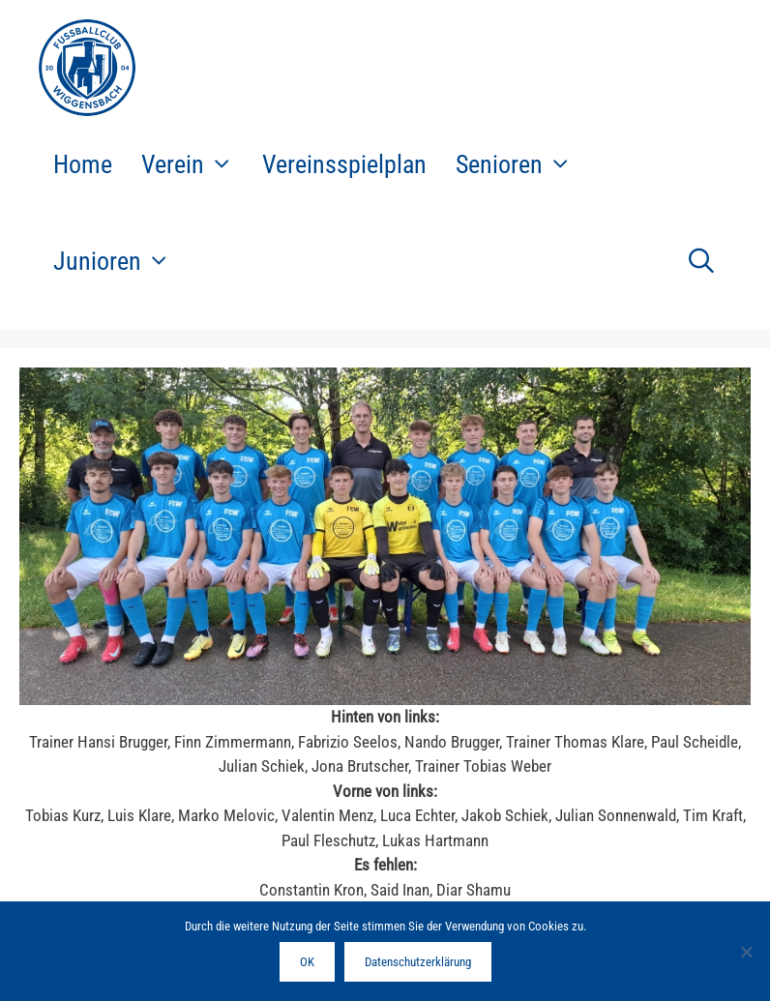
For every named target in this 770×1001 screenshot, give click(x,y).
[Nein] (745, 951)
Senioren (521, 164)
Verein (194, 164)
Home (82, 164)
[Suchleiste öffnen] (700, 261)
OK (307, 962)
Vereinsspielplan (344, 164)
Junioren (119, 261)
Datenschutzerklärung (418, 962)
